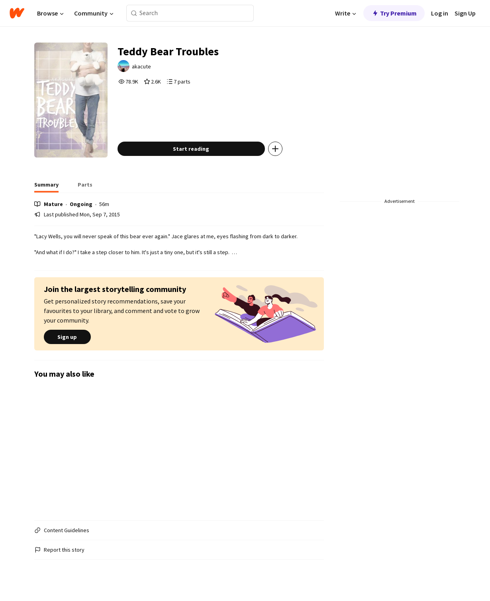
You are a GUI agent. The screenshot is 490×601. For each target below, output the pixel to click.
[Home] (17, 13)
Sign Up (465, 13)
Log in (439, 13)
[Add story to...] (275, 149)
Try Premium (394, 13)
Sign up (67, 337)
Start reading (191, 148)
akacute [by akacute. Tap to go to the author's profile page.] (141, 66)
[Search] (134, 13)
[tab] (46, 187)
